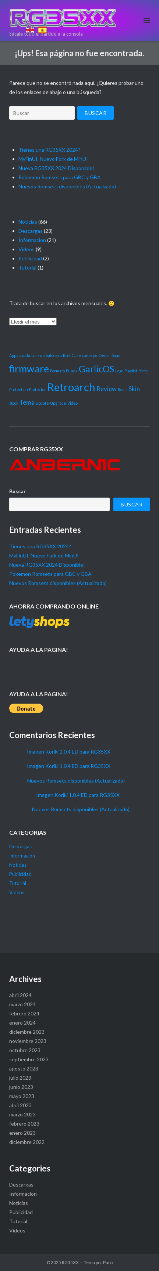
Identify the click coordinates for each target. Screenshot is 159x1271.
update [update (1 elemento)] (42, 403)
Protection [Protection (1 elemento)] (18, 389)
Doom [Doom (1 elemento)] (115, 355)
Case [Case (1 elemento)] (76, 355)
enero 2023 (22, 1133)
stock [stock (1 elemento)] (13, 403)
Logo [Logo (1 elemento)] (119, 370)
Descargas (30, 231)
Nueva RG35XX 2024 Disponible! (56, 168)
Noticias (27, 222)
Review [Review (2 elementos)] (106, 389)
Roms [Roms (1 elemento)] (122, 389)
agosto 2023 (23, 1068)
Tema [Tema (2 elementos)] (27, 402)
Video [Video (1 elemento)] (72, 403)
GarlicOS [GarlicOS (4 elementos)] (96, 369)
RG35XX (70, 1262)
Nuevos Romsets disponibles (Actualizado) (67, 186)
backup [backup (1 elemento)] (38, 355)
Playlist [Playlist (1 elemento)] (130, 370)
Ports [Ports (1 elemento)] (143, 370)
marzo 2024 (22, 1004)
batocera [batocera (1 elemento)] (54, 355)
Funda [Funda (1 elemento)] (72, 370)
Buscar (17, 491)
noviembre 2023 (27, 1041)
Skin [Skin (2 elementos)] (134, 389)
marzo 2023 (22, 1114)
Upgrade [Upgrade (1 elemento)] (58, 403)
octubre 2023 (24, 1050)
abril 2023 (20, 1105)
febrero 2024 (24, 1013)
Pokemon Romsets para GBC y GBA (59, 177)
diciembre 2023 (27, 1032)
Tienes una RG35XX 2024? (40, 546)
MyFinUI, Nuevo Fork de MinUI (44, 555)
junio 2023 (21, 1087)
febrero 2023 (24, 1123)
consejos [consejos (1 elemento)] (90, 355)
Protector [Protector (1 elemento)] (37, 389)
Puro (108, 1262)
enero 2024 (22, 1022)
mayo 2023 (21, 1096)
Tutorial (27, 267)
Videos (26, 249)
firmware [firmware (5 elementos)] (29, 368)
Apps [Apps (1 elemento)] (13, 355)
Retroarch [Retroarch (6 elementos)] (71, 386)
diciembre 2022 (27, 1142)
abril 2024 (20, 995)
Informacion (32, 240)
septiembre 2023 (29, 1059)
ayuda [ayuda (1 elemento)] (24, 355)
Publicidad (30, 258)
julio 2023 (20, 1078)
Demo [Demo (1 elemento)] (104, 355)
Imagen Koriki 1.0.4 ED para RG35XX (68, 751)
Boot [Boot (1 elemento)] (67, 355)
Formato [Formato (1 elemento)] (57, 370)
